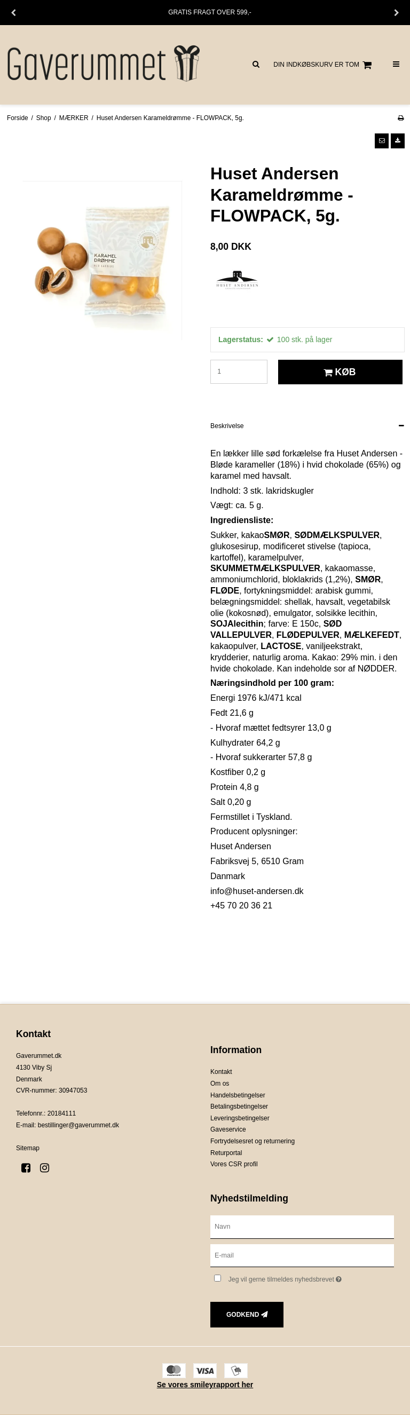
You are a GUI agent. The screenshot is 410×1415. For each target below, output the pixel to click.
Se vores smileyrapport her (205, 1384)
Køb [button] (338, 372)
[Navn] (302, 1226)
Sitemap (28, 1148)
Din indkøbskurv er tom (324, 65)
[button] (382, 140)
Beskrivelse (227, 426)
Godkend (242, 1314)
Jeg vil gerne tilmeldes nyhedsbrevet (311, 1277)
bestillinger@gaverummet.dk (78, 1125)
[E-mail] (302, 1255)
